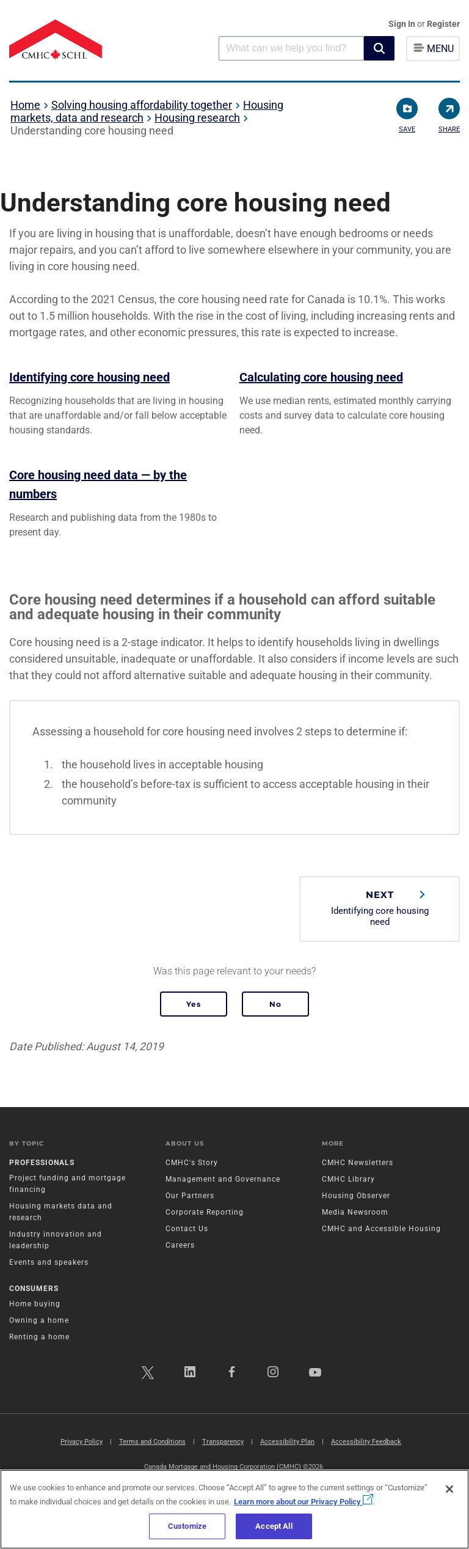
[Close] (449, 1489)
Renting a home (39, 1337)
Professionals (42, 1162)
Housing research (197, 117)
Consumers (34, 1288)
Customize (187, 1526)
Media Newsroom (355, 1212)
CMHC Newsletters (357, 1162)
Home (25, 104)
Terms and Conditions (152, 1442)
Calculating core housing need (321, 377)
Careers (180, 1245)
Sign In (402, 24)
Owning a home (39, 1320)
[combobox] (291, 48)
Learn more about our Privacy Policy (303, 1501)
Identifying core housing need (89, 377)
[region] (234, 1509)
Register (443, 24)
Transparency (223, 1442)
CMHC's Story (191, 1162)
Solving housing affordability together (141, 104)
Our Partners (189, 1195)
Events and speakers (49, 1262)
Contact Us (186, 1228)
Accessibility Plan (287, 1442)
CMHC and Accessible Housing (381, 1228)
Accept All (273, 1526)
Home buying (34, 1304)
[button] (379, 48)
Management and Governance (222, 1179)
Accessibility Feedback (366, 1442)
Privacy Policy (81, 1442)
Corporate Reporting (204, 1212)
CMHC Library (348, 1179)
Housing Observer (356, 1195)
